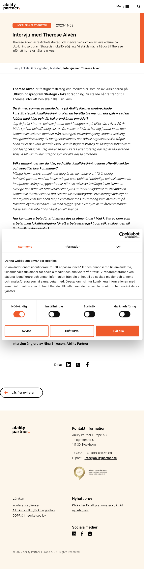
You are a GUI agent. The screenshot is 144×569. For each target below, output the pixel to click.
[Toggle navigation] (124, 6)
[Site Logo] (10, 6)
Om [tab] (118, 246)
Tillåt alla (117, 331)
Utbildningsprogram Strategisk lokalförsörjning (48, 94)
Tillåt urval (72, 331)
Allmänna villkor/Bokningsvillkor (34, 510)
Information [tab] (72, 246)
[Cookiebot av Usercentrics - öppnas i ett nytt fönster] (122, 235)
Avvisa (26, 331)
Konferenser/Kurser (26, 505)
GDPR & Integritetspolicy (29, 515)
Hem (15, 68)
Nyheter (55, 68)
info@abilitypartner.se (101, 458)
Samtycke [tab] (25, 246)
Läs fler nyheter (19, 392)
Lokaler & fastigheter (34, 68)
